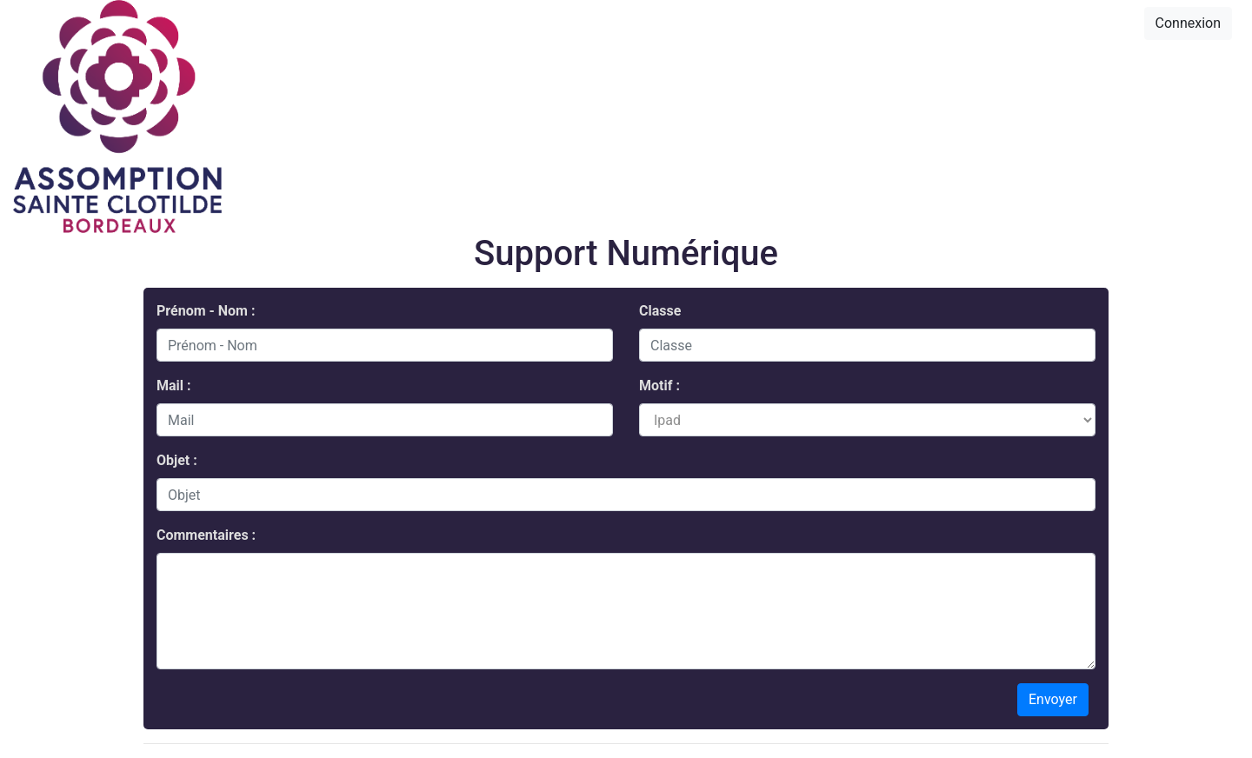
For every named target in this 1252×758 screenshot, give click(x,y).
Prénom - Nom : (205, 311)
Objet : (176, 460)
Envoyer (1053, 699)
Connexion (1188, 23)
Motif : (659, 385)
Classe (660, 311)
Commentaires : (206, 535)
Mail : (173, 385)
